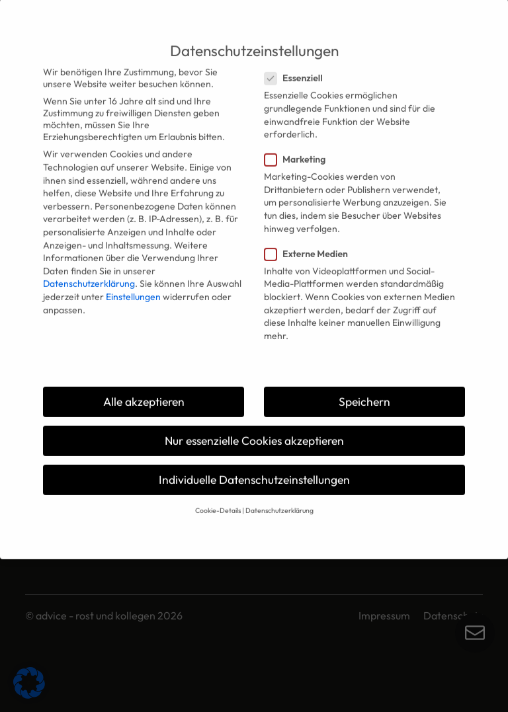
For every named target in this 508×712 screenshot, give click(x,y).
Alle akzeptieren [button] (144, 393)
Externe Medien (310, 245)
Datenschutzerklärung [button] (279, 501)
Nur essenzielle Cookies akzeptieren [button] (254, 432)
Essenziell (297, 69)
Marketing (299, 151)
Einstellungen (133, 288)
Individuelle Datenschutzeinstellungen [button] (254, 471)
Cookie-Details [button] (218, 501)
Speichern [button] (364, 393)
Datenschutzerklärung (89, 275)
